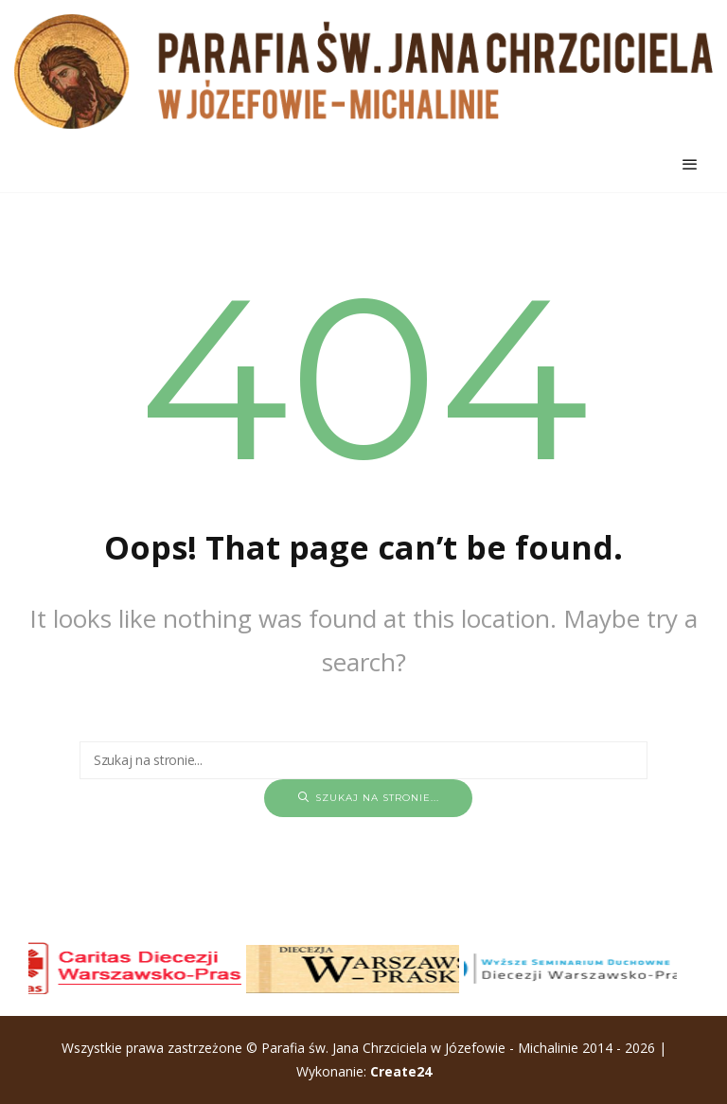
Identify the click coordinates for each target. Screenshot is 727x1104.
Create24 (401, 1071)
